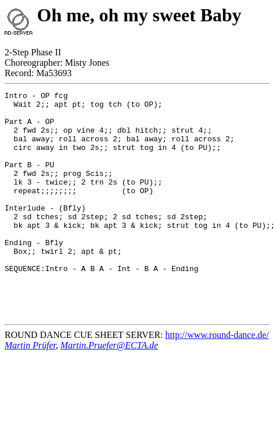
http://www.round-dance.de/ (217, 380)
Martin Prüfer (30, 390)
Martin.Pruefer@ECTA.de (109, 390)
